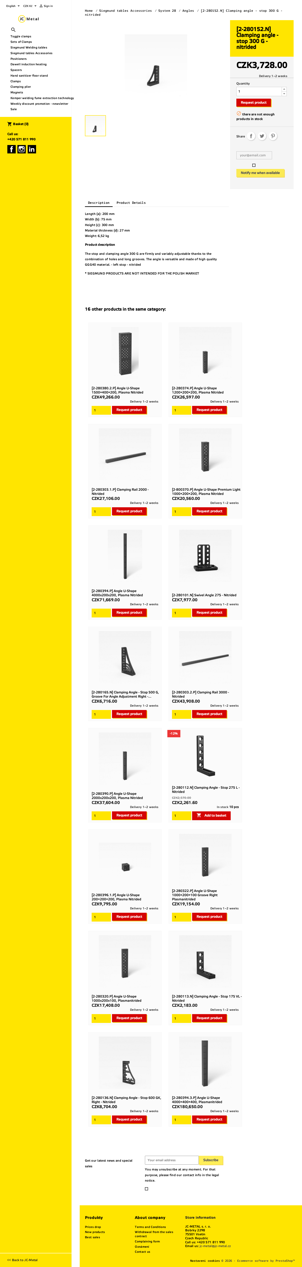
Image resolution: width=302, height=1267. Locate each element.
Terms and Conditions (150, 1227)
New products (95, 1232)
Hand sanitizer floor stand (29, 75)
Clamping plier (20, 86)
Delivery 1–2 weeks (273, 76)
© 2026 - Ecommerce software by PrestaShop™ (258, 1260)
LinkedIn (32, 149)
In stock (222, 807)
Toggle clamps (20, 36)
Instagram (21, 149)
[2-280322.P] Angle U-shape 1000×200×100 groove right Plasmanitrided (195, 895)
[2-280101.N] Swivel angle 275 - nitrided (204, 595)
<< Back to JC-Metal (22, 1260)
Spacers (16, 70)
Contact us (142, 1251)
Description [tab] (98, 202)
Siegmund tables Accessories (31, 53)
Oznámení (142, 1246)
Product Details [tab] (131, 202)
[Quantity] (259, 91)
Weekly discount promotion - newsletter (39, 103)
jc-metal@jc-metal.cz (215, 1246)
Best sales (92, 1237)
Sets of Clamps (21, 41)
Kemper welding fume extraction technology (39, 98)
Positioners (18, 58)
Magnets (16, 92)
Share (251, 136)
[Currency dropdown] (30, 6)
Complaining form (147, 1241)
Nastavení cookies (205, 1260)
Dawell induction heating (28, 64)
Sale (13, 109)
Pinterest (273, 136)
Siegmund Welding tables (28, 47)
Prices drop (93, 1227)
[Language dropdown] (13, 6)
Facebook (11, 149)
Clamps (15, 81)
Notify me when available (260, 173)
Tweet (262, 136)
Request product (254, 102)
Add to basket (211, 815)
